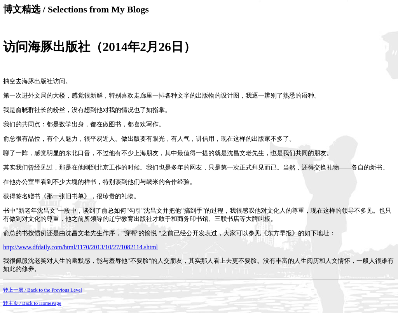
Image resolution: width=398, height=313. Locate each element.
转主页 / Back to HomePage (32, 303)
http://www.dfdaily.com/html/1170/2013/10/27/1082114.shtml (80, 247)
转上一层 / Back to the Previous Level (42, 290)
